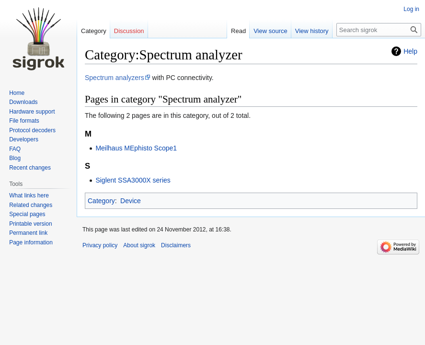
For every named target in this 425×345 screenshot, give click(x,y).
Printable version (30, 223)
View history (312, 30)
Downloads (23, 102)
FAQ (15, 149)
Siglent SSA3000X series (132, 180)
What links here (29, 195)
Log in (411, 9)
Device (130, 201)
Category (101, 201)
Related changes (30, 205)
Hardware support (32, 111)
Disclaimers (176, 245)
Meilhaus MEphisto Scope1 (136, 148)
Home (16, 93)
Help (410, 51)
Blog (15, 158)
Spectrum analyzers (114, 77)
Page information (31, 242)
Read (238, 30)
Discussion (129, 30)
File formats (24, 120)
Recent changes (30, 167)
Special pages (27, 214)
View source (270, 30)
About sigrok (139, 245)
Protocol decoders (32, 130)
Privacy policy (99, 245)
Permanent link (28, 233)
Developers (23, 139)
